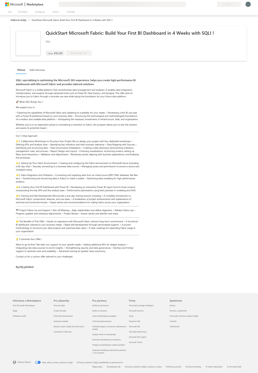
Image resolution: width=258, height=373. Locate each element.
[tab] (22, 69)
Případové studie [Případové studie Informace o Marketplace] (19, 316)
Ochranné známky (193, 366)
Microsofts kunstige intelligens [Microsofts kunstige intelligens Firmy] (141, 305)
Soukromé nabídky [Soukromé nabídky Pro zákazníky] (61, 321)
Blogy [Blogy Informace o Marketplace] (15, 310)
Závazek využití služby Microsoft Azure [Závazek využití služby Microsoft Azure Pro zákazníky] (69, 326)
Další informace (37, 69)
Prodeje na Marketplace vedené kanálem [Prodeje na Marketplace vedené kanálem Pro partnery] (108, 345)
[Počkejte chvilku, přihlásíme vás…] (248, 4)
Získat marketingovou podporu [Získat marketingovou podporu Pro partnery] (104, 316)
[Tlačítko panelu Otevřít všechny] (9, 12)
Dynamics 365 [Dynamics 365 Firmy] (134, 321)
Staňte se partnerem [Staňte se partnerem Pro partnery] (100, 305)
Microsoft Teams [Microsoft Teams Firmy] (135, 342)
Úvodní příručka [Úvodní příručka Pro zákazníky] (60, 310)
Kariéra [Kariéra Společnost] (172, 305)
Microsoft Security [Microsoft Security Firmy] (136, 310)
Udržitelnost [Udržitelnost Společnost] (175, 326)
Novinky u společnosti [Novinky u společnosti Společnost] (178, 310)
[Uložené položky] (210, 4)
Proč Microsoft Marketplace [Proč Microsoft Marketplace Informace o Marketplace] (24, 305)
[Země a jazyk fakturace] (229, 4)
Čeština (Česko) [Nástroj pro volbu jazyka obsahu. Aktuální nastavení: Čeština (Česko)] (24, 362)
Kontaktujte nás (113, 366)
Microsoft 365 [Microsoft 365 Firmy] (134, 326)
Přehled (21, 69)
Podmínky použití (173, 366)
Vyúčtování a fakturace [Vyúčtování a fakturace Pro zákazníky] (63, 331)
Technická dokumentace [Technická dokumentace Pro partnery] (101, 321)
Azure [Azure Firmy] (131, 316)
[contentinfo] (29, 20)
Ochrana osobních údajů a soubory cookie (143, 366)
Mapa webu (97, 366)
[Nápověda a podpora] (206, 4)
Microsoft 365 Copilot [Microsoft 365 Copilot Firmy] (137, 337)
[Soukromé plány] (214, 4)
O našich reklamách (214, 366)
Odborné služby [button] (18, 20)
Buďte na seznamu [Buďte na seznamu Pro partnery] (99, 310)
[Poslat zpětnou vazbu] (202, 4)
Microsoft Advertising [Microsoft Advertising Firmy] (137, 331)
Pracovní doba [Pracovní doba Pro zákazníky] (59, 305)
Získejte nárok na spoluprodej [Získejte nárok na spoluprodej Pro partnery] (104, 334)
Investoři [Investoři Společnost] (173, 321)
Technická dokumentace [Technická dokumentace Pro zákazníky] (63, 316)
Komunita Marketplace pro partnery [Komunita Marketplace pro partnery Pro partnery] (106, 339)
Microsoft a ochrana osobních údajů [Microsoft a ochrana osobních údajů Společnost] (184, 316)
